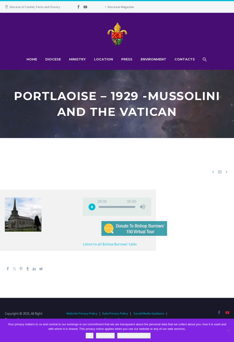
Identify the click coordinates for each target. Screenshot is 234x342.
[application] (117, 207)
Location (103, 59)
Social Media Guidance (149, 313)
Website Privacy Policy (82, 313)
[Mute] (142, 206)
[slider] (117, 207)
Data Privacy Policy (115, 313)
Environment (153, 59)
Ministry (77, 59)
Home (32, 59)
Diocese (53, 59)
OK (89, 335)
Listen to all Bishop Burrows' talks (110, 244)
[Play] (92, 207)
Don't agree (105, 335)
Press (126, 59)
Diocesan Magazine (121, 7)
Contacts (185, 59)
